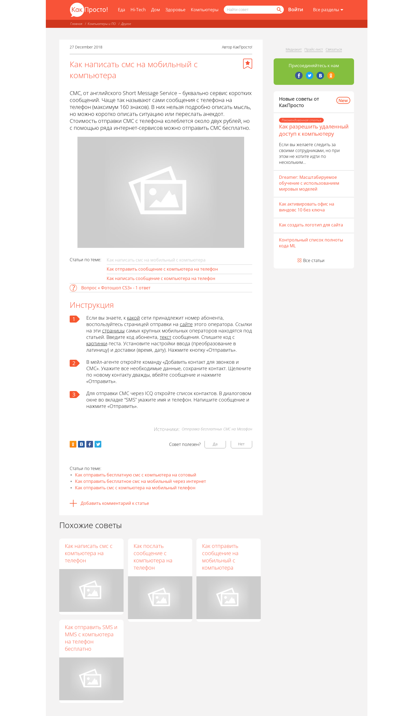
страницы (113, 330)
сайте (186, 324)
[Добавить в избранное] (247, 64)
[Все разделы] (328, 10)
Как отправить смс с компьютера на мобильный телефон (135, 488)
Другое (126, 23)
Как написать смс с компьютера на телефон (89, 553)
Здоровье (175, 10)
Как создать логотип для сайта (311, 225)
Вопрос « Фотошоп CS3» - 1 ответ (116, 288)
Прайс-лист (313, 49)
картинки (96, 343)
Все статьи (314, 260)
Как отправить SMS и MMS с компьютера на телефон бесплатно (91, 637)
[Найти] (279, 10)
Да (215, 443)
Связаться (334, 49)
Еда (121, 10)
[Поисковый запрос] (254, 10)
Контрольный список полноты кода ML (311, 243)
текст (165, 337)
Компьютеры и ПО (102, 23)
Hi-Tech (138, 10)
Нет (241, 443)
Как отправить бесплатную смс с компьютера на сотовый (135, 475)
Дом (155, 10)
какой (133, 318)
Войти (295, 9)
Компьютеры (204, 10)
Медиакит (294, 49)
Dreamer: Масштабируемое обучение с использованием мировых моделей (309, 183)
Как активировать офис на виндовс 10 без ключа (306, 207)
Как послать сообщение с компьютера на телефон (152, 556)
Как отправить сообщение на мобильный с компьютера (220, 556)
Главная (76, 23)
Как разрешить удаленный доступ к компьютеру (314, 130)
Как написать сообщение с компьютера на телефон (161, 278)
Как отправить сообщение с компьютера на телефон (162, 269)
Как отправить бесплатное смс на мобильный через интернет (140, 481)
